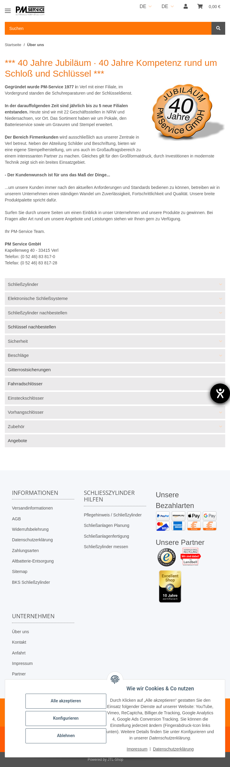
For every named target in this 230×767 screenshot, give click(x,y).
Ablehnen (66, 735)
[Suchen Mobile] (108, 28)
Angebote (17, 440)
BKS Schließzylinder (31, 582)
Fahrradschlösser (25, 383)
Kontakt (19, 642)
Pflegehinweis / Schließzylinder (113, 515)
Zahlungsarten (25, 550)
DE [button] (143, 6)
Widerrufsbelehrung (30, 529)
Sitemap (19, 571)
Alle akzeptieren (66, 700)
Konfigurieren (65, 718)
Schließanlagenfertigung (106, 536)
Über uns (20, 631)
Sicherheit (18, 341)
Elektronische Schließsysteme (38, 298)
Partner (19, 673)
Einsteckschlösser (26, 398)
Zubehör (16, 426)
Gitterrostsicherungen (29, 369)
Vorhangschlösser (25, 412)
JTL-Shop (115, 759)
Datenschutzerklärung (32, 539)
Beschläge (18, 355)
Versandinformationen (32, 508)
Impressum (22, 663)
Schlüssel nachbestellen (32, 326)
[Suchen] (218, 28)
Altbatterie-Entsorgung (33, 561)
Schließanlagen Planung (106, 525)
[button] (186, 7)
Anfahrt (18, 653)
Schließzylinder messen (106, 546)
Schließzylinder (23, 284)
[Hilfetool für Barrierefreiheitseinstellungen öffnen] (220, 393)
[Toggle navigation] (8, 8)
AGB (16, 518)
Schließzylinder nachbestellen (37, 312)
